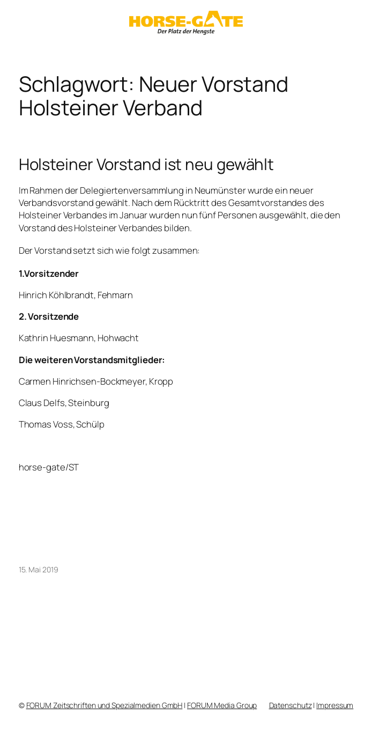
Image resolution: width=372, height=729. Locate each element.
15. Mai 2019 (38, 569)
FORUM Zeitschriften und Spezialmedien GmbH (104, 705)
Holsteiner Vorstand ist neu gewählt (146, 164)
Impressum (334, 705)
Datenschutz (290, 705)
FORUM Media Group (222, 705)
